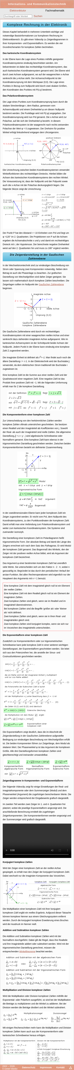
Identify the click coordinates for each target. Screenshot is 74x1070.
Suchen (38, 16)
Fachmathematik (54, 10)
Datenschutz (28, 1067)
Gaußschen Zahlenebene (51, 284)
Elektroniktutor (18, 10)
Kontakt (60, 1067)
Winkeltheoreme (27, 951)
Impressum (46, 1067)
